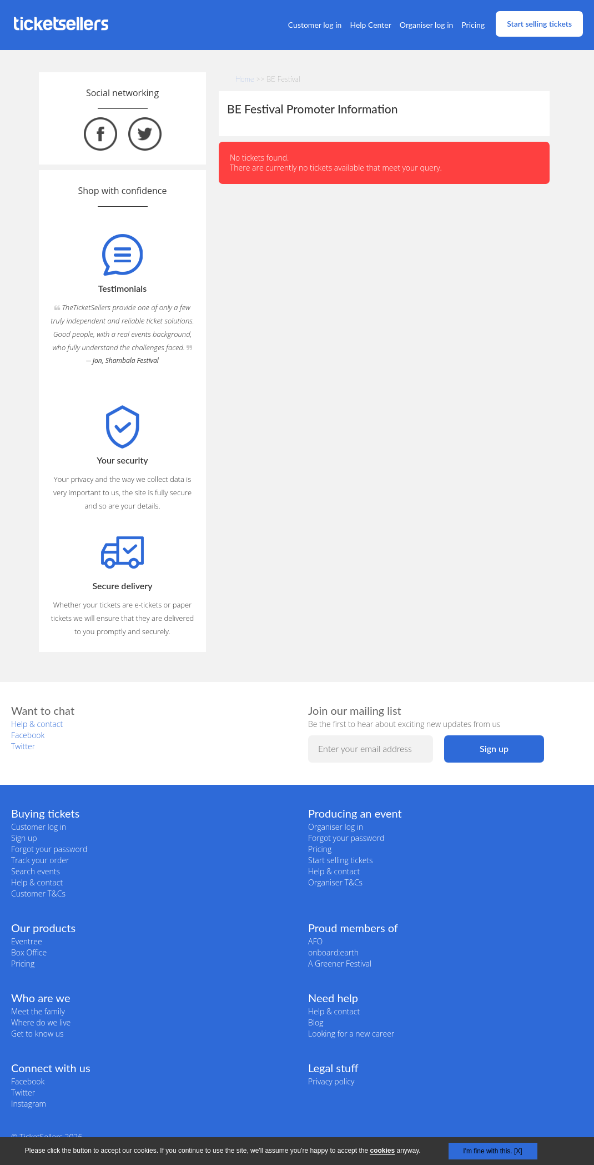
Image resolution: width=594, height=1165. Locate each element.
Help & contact (37, 724)
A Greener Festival (339, 963)
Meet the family (38, 1011)
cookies (382, 1150)
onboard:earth (333, 952)
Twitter (23, 746)
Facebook (27, 735)
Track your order (40, 860)
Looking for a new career (351, 1033)
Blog (315, 1022)
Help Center (370, 24)
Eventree (26, 941)
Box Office (29, 952)
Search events (35, 871)
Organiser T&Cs (335, 882)
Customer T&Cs (38, 893)
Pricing (473, 24)
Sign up (24, 838)
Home (244, 78)
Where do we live (41, 1022)
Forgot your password (49, 849)
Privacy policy (331, 1081)
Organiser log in (427, 24)
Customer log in (315, 24)
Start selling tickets (539, 23)
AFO (315, 941)
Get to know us (37, 1033)
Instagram (28, 1103)
